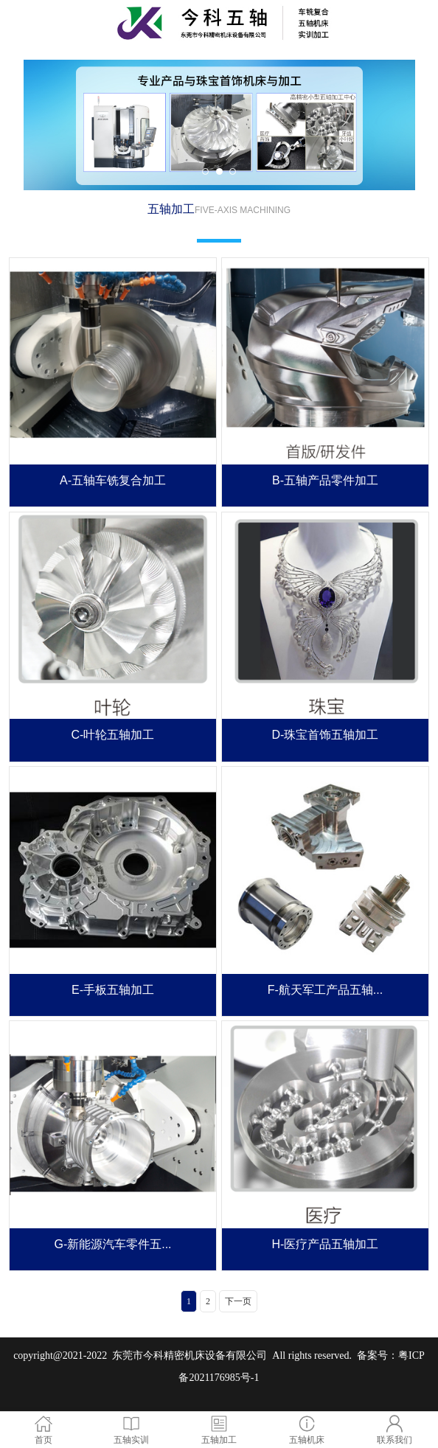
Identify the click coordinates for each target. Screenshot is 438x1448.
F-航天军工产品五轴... (325, 990)
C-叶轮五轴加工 (113, 734)
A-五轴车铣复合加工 (113, 480)
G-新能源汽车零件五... (112, 1244)
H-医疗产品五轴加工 (325, 1244)
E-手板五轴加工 (113, 990)
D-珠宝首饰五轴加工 (325, 734)
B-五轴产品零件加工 (325, 480)
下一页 (238, 1301)
